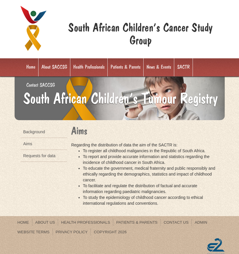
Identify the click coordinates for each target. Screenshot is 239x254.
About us (45, 222)
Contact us (176, 222)
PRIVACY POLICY (72, 232)
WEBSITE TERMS (34, 232)
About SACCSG (54, 67)
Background (34, 131)
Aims (27, 143)
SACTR (183, 67)
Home (30, 67)
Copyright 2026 (110, 232)
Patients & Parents (125, 67)
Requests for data (39, 155)
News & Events (158, 67)
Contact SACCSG (40, 85)
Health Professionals (88, 67)
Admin (201, 222)
